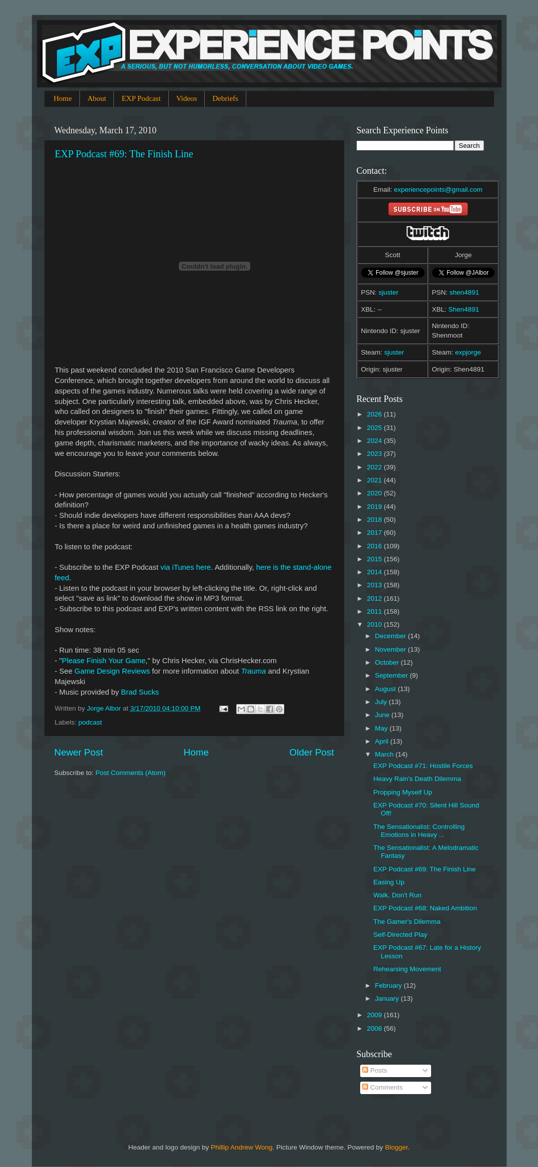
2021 (375, 480)
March (385, 754)
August (386, 689)
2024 (375, 440)
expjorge (468, 352)
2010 (375, 624)
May (382, 728)
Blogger (396, 1147)
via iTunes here (185, 567)
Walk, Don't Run (397, 895)
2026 (375, 414)
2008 (375, 1028)
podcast (90, 722)
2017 (375, 532)
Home (62, 98)
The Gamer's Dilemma (407, 921)
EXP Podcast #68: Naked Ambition (425, 908)
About (96, 98)
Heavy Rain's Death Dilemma (417, 778)
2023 (375, 453)
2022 (375, 467)
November (391, 649)
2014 (375, 572)
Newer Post (78, 752)
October (388, 662)
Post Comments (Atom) (130, 773)
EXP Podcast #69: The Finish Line (124, 153)
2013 (375, 585)
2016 (375, 546)
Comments (382, 1087)
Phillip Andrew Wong (242, 1147)
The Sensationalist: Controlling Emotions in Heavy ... (419, 830)
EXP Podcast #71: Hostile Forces (423, 766)
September (392, 675)
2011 (375, 611)
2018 (375, 519)
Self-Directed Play (400, 934)
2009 (375, 1015)
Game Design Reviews (112, 671)
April (383, 741)
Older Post (311, 752)
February (389, 985)
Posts (374, 1070)
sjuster (389, 292)
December (391, 636)
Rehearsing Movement (407, 969)
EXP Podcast (140, 98)
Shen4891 (464, 309)
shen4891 (464, 292)
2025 (375, 427)
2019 (375, 506)
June (383, 715)
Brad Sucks (140, 692)
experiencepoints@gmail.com (438, 189)
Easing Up (388, 882)
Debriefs (225, 98)
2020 (375, 493)
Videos (186, 98)
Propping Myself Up (402, 792)
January (388, 998)
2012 (375, 598)
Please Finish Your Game (104, 661)
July (382, 702)
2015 (375, 559)
